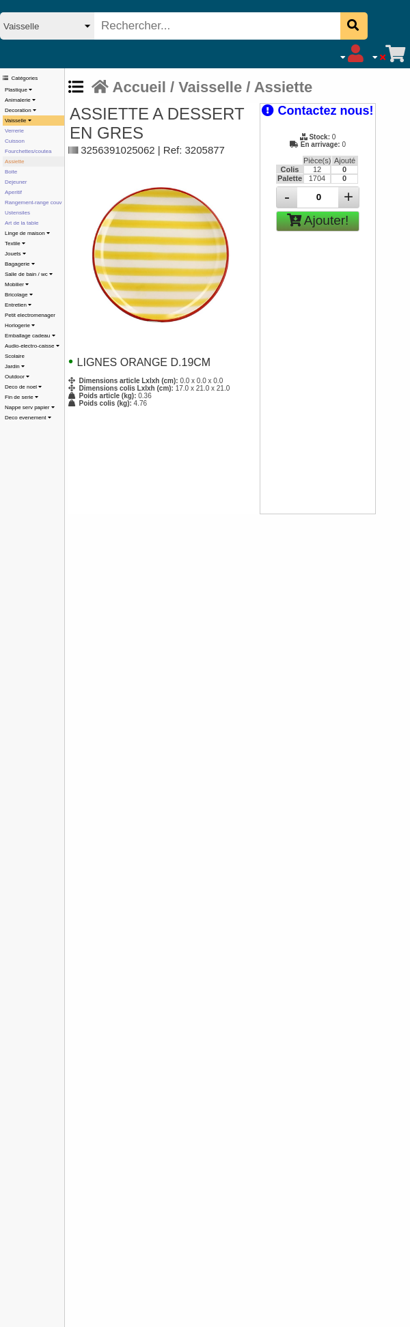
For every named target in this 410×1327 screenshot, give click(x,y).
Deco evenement (28, 418)
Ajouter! (318, 220)
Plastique (18, 90)
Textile (15, 243)
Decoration (20, 110)
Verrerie (14, 131)
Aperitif (13, 192)
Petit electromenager (30, 315)
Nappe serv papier (30, 407)
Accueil (129, 87)
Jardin (15, 366)
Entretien (18, 305)
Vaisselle (18, 120)
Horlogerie (20, 325)
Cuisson (15, 141)
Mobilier (17, 284)
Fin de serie (21, 397)
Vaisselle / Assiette (245, 87)
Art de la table (21, 223)
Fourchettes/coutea (28, 151)
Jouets (15, 254)
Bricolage (19, 295)
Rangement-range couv (33, 202)
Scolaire (15, 356)
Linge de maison (27, 233)
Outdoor (17, 377)
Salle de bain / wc (29, 274)
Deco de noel (23, 387)
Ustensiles (17, 213)
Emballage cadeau (30, 336)
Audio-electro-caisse (32, 346)
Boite (11, 172)
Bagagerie (20, 264)
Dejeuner (16, 182)
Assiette (14, 161)
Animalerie (20, 100)
